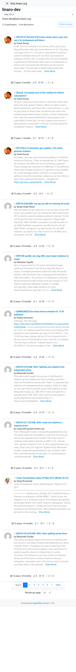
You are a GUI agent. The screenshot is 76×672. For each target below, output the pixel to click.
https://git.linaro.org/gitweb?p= (28, 182)
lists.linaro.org (18, 3)
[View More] (49, 71)
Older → (59, 585)
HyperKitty (37, 603)
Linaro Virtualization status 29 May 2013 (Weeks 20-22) (41, 478)
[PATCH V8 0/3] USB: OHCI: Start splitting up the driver (40, 533)
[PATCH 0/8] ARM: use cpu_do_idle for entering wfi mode (41, 203)
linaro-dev (11, 9)
